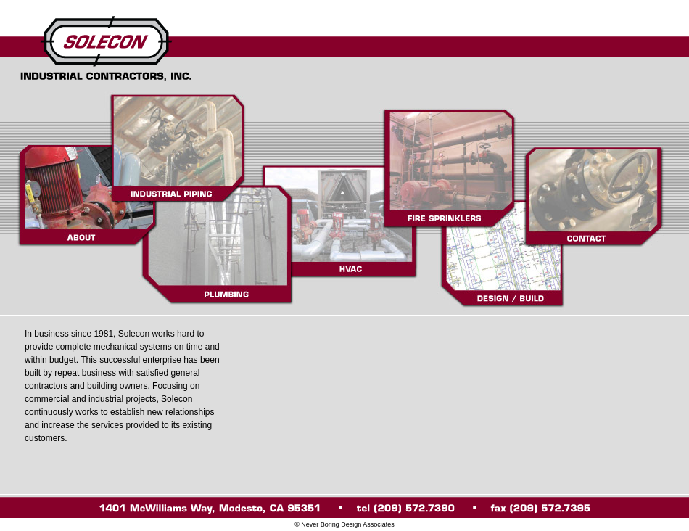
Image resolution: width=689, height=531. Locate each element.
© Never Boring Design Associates (344, 524)
